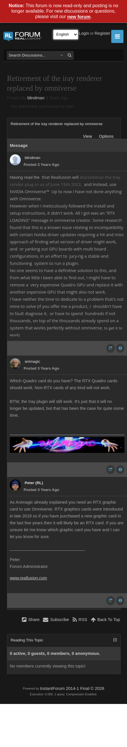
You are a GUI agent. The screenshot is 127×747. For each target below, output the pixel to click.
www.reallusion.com (28, 578)
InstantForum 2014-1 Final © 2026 (72, 688)
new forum (78, 17)
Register (102, 33)
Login (84, 33)
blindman (35, 98)
